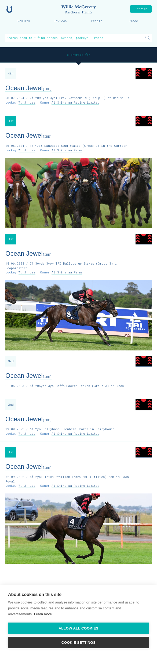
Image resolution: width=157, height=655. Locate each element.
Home (9, 9)
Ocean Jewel (28, 88)
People (96, 21)
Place (133, 21)
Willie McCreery (78, 9)
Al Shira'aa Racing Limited (75, 102)
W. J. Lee (27, 102)
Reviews (60, 21)
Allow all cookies (78, 628)
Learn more (43, 614)
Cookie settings (78, 643)
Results (23, 21)
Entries (141, 9)
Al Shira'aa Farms (67, 150)
